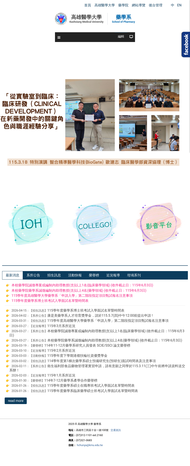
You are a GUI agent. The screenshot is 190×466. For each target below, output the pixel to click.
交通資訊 (116, 430)
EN (179, 5)
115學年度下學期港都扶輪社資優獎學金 (77, 356)
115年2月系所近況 (61, 350)
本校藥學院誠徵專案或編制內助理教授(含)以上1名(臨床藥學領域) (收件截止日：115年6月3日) (82, 285)
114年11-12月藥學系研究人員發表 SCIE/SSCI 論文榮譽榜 (87, 345)
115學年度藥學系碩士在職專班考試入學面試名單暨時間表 (91, 385)
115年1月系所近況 (61, 375)
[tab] (12, 275)
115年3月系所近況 (61, 326)
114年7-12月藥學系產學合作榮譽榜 (70, 380)
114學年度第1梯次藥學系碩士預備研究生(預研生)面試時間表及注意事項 (101, 361)
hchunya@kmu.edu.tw (90, 445)
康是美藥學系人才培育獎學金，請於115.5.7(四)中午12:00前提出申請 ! (100, 315)
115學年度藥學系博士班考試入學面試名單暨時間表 (50, 301)
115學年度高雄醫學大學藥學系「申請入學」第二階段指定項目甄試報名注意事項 (72, 296)
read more (15, 401)
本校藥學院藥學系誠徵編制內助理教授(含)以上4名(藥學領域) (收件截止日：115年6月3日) (78, 290)
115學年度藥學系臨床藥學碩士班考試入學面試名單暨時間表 (92, 391)
